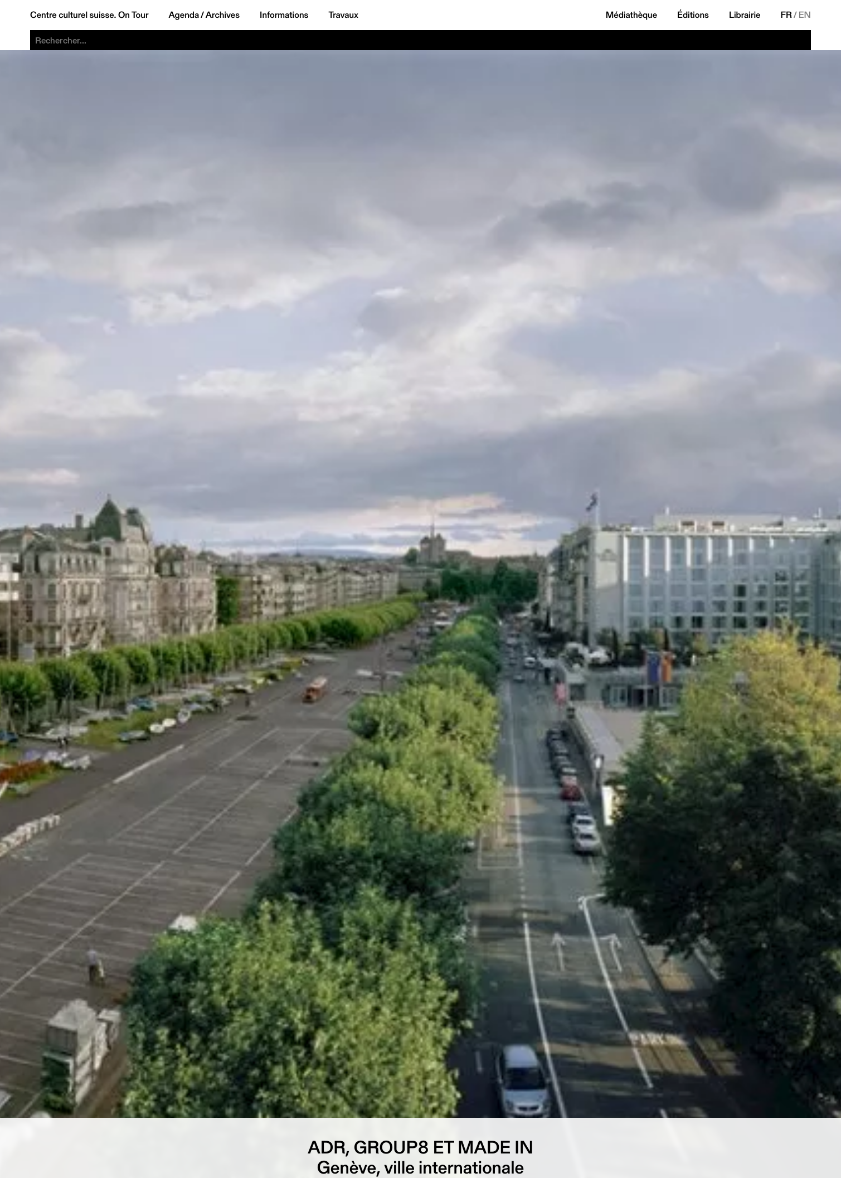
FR (787, 15)
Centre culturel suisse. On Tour (89, 15)
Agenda (183, 15)
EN (805, 15)
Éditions (693, 15)
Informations (284, 15)
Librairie (745, 15)
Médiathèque (631, 15)
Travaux (343, 15)
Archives (223, 15)
